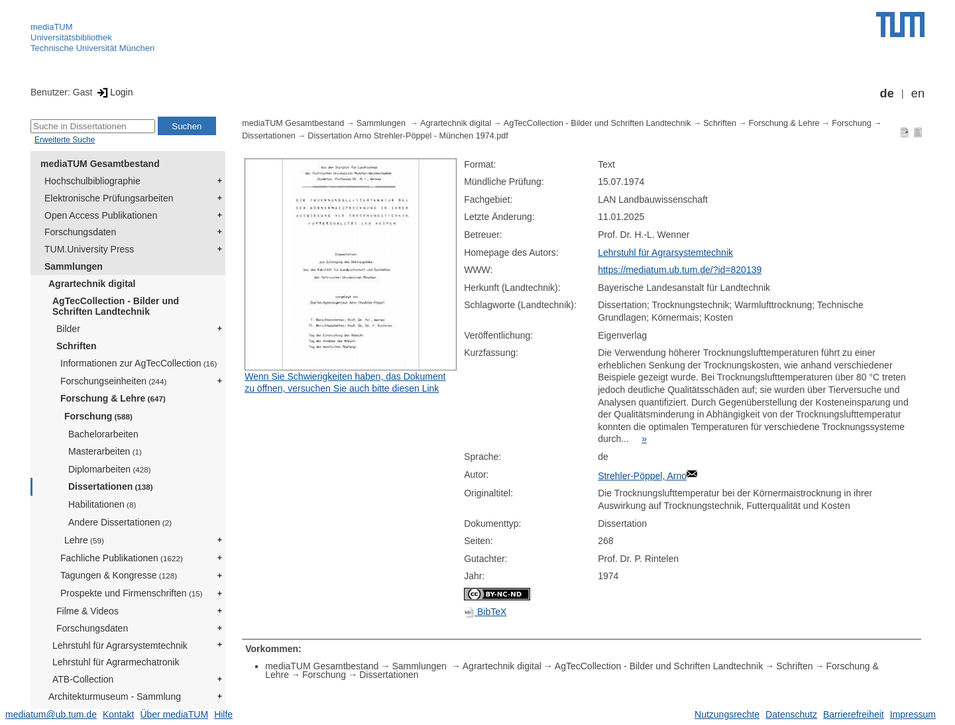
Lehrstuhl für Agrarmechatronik (115, 662)
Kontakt (118, 714)
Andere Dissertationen (120, 522)
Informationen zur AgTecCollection (138, 363)
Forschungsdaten (80, 232)
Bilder (68, 328)
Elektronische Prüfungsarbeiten (109, 198)
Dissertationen (110, 486)
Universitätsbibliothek (71, 37)
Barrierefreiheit (853, 714)
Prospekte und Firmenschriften (131, 593)
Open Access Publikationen (100, 215)
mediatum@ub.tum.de (51, 714)
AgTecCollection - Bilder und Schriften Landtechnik (115, 306)
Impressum (913, 714)
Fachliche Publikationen (121, 558)
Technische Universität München (92, 48)
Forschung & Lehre (113, 398)
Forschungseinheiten (113, 381)
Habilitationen (102, 504)
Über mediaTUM (174, 714)
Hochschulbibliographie (92, 181)
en (918, 93)
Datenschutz (791, 714)
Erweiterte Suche (64, 139)
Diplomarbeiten (109, 469)
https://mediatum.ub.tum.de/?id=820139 (679, 269)
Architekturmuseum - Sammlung (114, 696)
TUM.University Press (89, 249)
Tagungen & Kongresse (118, 575)
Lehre (84, 540)
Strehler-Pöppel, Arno (642, 476)
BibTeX (485, 611)
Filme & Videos (87, 611)
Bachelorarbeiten (103, 434)
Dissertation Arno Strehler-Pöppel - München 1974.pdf (408, 135)
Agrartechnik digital (91, 283)
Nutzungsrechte (727, 714)
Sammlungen (73, 266)
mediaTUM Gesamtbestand (100, 163)
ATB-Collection (82, 679)
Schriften (76, 346)
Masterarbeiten (105, 451)
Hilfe (223, 714)
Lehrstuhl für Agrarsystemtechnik (120, 645)
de (887, 93)
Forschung (98, 416)
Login (114, 92)
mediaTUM (51, 27)
